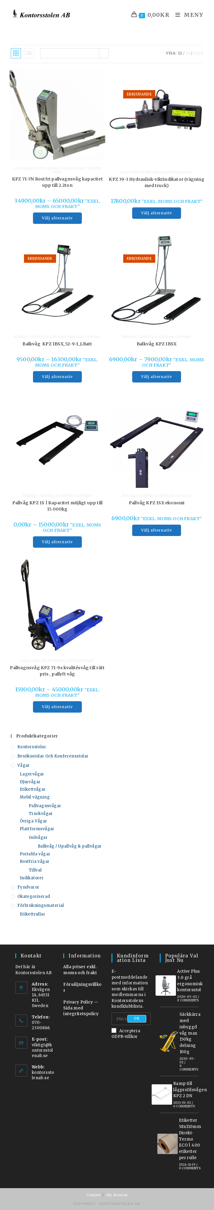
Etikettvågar (33, 789)
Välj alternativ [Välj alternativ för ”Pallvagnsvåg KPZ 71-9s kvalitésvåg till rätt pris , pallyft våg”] (57, 707)
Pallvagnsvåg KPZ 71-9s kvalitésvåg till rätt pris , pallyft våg (57, 671)
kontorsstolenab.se (43, 1075)
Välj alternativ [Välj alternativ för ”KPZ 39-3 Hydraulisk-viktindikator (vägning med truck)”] (156, 213)
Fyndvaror (28, 887)
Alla (198, 53)
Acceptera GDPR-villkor (126, 1033)
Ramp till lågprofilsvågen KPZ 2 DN (190, 1090)
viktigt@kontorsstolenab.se (42, 1050)
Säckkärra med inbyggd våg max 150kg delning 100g (190, 1033)
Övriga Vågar (33, 821)
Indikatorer (32, 877)
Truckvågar (41, 813)
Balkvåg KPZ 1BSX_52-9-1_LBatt (57, 344)
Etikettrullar (32, 914)
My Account (116, 1195)
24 (188, 53)
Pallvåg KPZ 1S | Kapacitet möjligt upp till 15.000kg (57, 506)
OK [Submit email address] (137, 1018)
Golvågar (93, 336)
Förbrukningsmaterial (40, 905)
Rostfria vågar (35, 861)
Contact (93, 1195)
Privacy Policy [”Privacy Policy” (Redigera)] (78, 1002)
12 (180, 53)
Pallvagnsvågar (73, 168)
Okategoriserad (33, 896)
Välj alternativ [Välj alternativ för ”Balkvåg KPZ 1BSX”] (156, 376)
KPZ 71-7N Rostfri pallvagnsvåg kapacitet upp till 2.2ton (57, 182)
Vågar (23, 765)
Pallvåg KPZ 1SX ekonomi (157, 502)
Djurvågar (75, 336)
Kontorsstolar (31, 746)
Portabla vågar (35, 854)
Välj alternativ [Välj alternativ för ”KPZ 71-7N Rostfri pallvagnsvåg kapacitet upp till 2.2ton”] (57, 218)
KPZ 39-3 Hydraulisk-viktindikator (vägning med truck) (156, 182)
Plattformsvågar (37, 828)
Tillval (35, 870)
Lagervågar (23, 168)
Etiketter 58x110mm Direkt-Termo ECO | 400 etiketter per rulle (190, 1139)
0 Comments (188, 1000)
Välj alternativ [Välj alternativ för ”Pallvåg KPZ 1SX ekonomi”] (156, 530)
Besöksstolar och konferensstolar (53, 756)
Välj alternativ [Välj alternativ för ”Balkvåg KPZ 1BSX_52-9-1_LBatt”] (57, 376)
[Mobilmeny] (187, 14)
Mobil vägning (47, 168)
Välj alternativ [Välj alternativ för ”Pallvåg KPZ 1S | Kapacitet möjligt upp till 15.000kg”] (57, 542)
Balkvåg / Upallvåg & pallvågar (39, 336)
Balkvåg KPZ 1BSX (157, 344)
